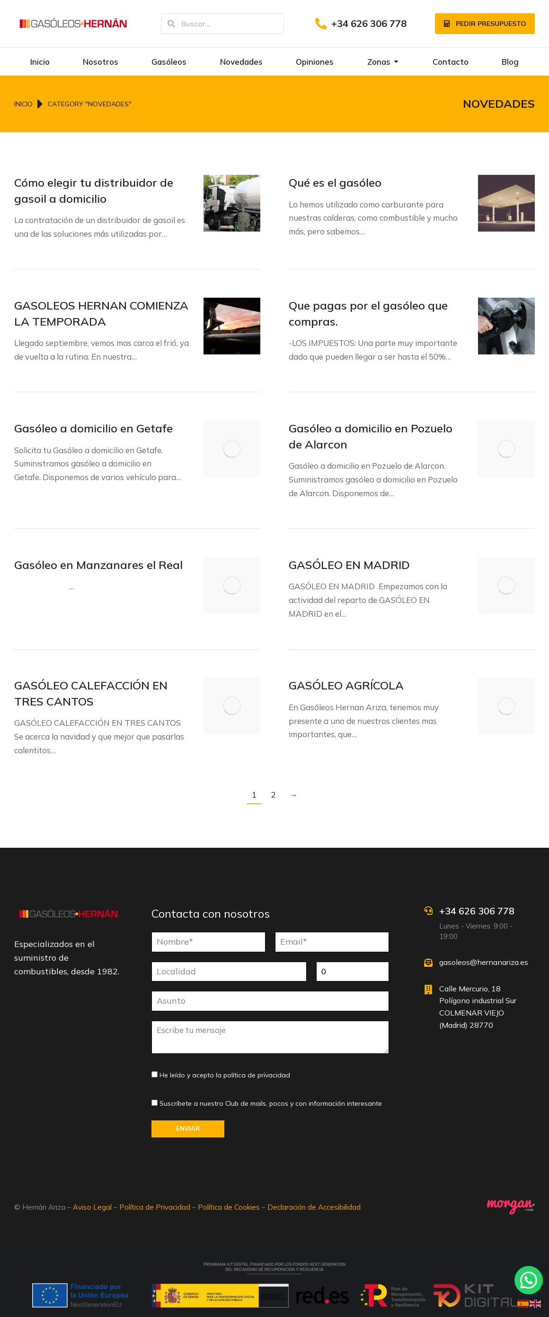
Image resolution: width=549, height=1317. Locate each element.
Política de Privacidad (154, 1207)
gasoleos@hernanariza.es (483, 962)
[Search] (171, 24)
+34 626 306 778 (369, 23)
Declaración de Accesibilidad (314, 1207)
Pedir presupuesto (484, 23)
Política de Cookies (229, 1207)
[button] (528, 1280)
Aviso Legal (92, 1207)
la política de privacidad (253, 1075)
